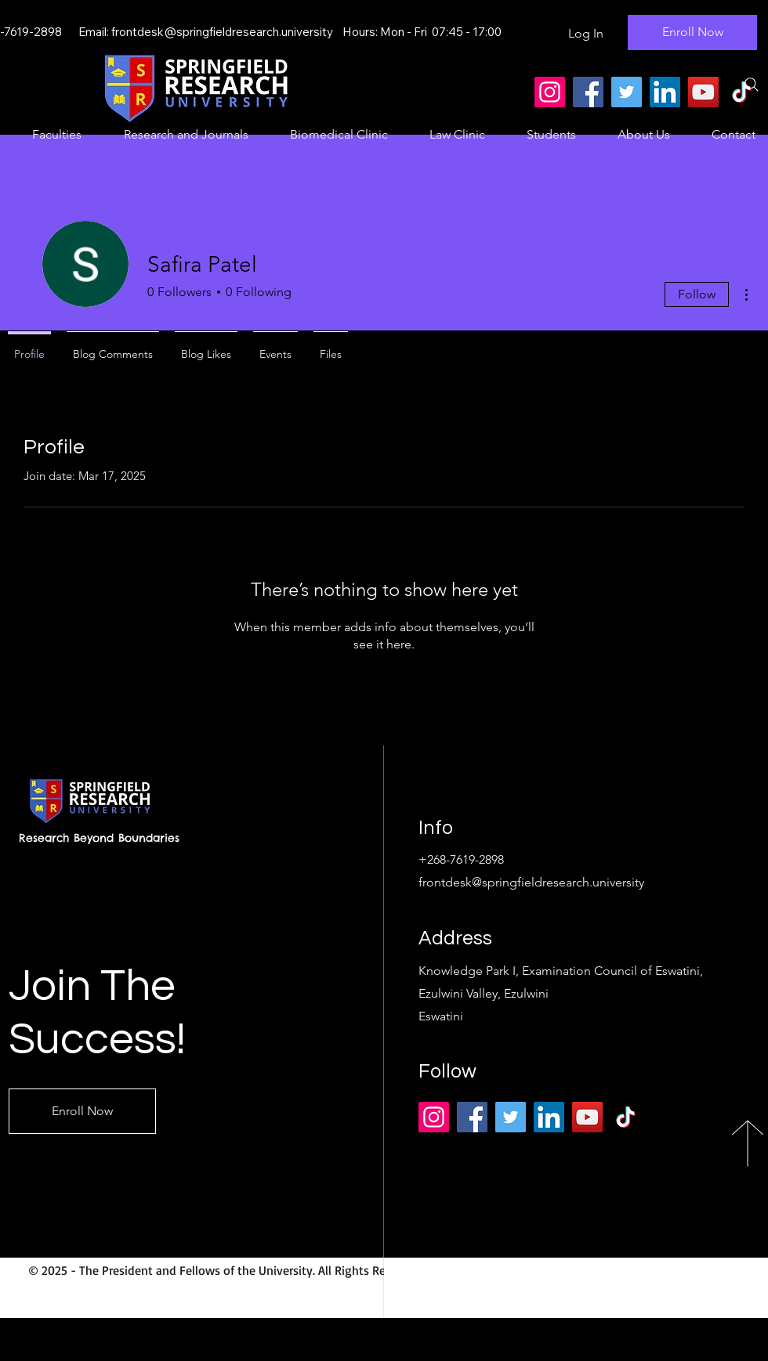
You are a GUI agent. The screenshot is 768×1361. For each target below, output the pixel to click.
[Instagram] (549, 92)
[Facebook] (588, 92)
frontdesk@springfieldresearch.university (222, 31)
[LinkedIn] (665, 92)
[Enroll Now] (692, 32)
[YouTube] (703, 92)
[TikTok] (625, 1117)
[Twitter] (626, 92)
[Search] (751, 84)
